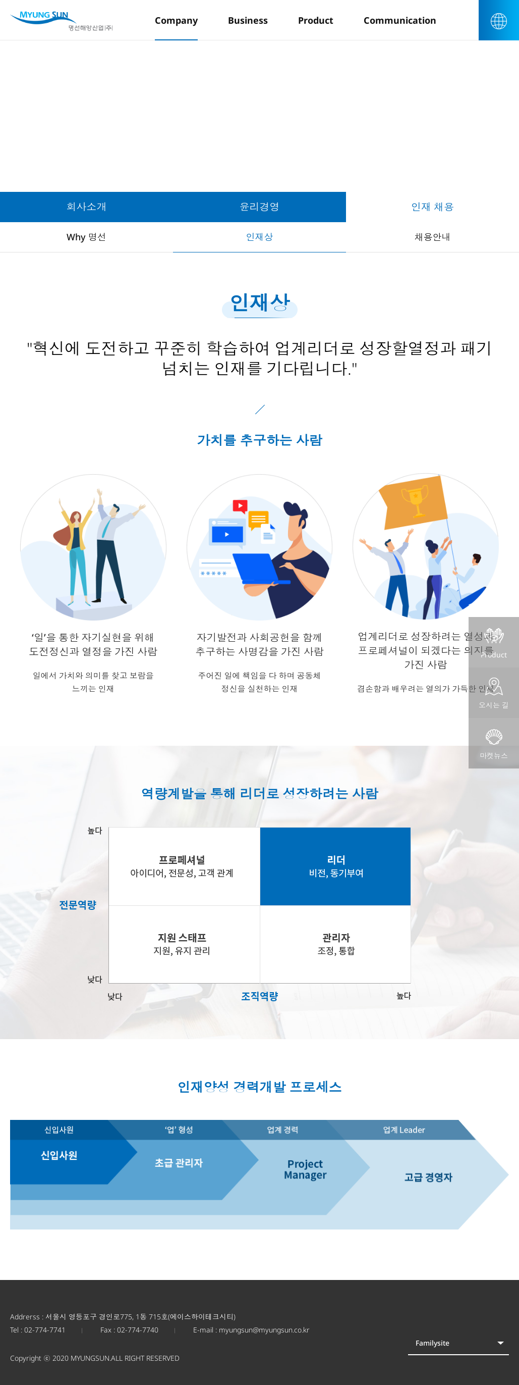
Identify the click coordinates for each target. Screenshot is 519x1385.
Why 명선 (86, 237)
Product (494, 643)
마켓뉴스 (494, 744)
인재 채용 (432, 207)
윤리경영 (260, 207)
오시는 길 (494, 694)
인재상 (259, 237)
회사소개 (87, 207)
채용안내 (433, 237)
